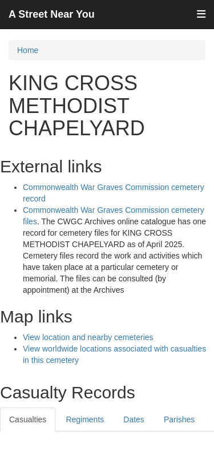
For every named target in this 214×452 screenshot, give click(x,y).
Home (27, 50)
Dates (133, 419)
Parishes (179, 419)
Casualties (27, 419)
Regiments (85, 419)
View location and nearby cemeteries (88, 337)
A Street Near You (52, 14)
